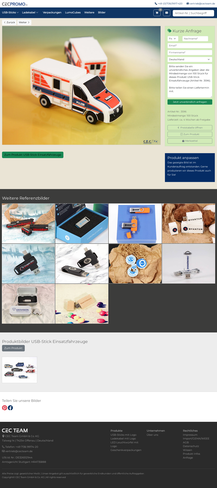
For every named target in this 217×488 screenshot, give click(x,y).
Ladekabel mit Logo (123, 438)
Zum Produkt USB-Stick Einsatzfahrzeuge (32, 154)
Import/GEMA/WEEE (196, 438)
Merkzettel (190, 140)
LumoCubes (73, 12)
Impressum (190, 434)
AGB (186, 442)
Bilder (101, 12)
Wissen (187, 450)
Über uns (152, 434)
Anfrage (188, 457)
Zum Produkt (189, 134)
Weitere (89, 12)
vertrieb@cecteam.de (202, 3)
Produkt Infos (191, 453)
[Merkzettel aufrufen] (157, 13)
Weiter (24, 22)
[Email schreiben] (166, 13)
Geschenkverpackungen (126, 450)
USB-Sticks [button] (10, 12)
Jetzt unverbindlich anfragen (190, 101)
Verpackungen (52, 12)
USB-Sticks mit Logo (123, 434)
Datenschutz (191, 446)
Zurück (9, 22)
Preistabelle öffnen (190, 127)
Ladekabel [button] (30, 12)
